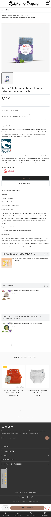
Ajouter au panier (27, 507)
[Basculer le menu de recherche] (6, 514)
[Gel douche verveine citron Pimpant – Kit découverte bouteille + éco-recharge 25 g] (6, 263)
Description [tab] (25, 178)
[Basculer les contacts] (31, 514)
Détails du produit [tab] (25, 183)
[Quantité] (5, 507)
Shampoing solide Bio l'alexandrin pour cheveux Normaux (27, 323)
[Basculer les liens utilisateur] (17, 514)
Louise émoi (11, 167)
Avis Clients (2, 478)
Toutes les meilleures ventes (25, 417)
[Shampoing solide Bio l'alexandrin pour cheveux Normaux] (6, 327)
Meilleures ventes (25, 357)
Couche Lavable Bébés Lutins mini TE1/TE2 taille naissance (13, 391)
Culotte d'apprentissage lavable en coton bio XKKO (38, 391)
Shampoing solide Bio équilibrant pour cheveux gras (25, 290)
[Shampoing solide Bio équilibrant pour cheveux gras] (6, 295)
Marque (3, 167)
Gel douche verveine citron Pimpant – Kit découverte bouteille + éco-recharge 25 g (30, 259)
